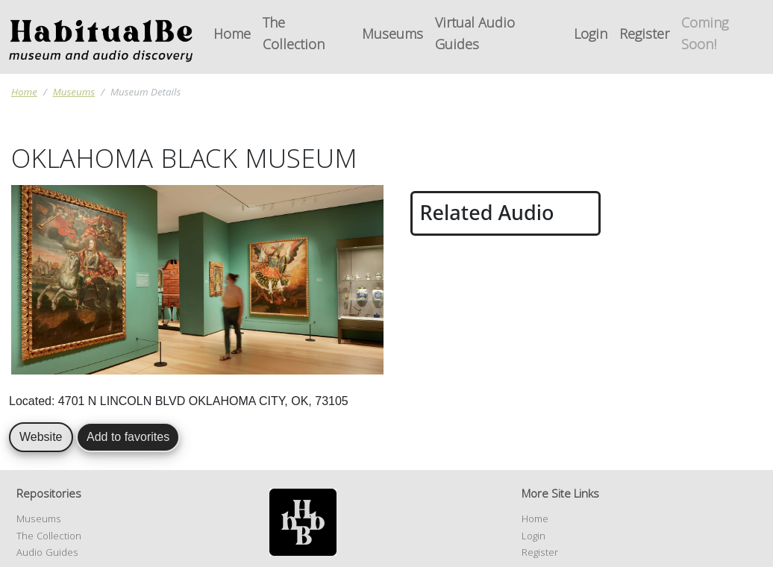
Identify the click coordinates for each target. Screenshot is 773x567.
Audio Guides (47, 553)
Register (644, 36)
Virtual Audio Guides (475, 35)
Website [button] (41, 436)
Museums (392, 36)
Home (232, 36)
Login (590, 36)
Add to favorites (128, 436)
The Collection (294, 35)
